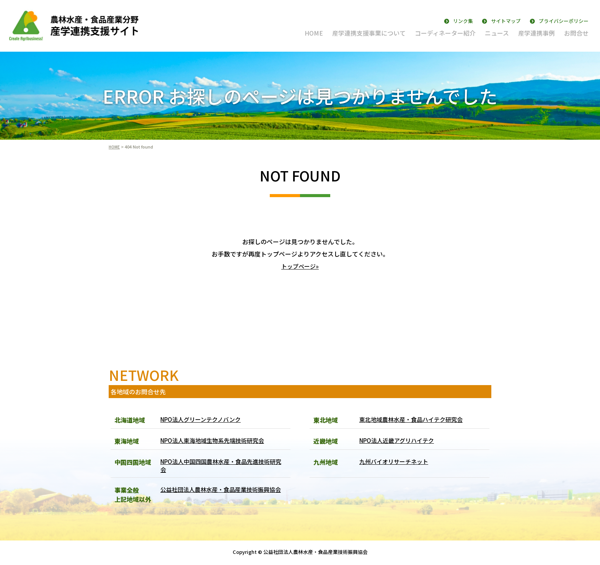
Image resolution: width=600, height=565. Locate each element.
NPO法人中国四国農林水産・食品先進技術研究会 (222, 466)
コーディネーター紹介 (445, 33)
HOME (314, 33)
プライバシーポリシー (564, 20)
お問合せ (576, 33)
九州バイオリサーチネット (396, 461)
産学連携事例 (536, 33)
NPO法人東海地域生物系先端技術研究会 (216, 440)
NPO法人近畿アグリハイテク (399, 440)
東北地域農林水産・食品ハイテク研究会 (414, 419)
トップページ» (300, 266)
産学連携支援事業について (369, 33)
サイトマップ (506, 20)
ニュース (497, 33)
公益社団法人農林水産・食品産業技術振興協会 (221, 496)
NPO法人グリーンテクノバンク (203, 419)
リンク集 (463, 20)
